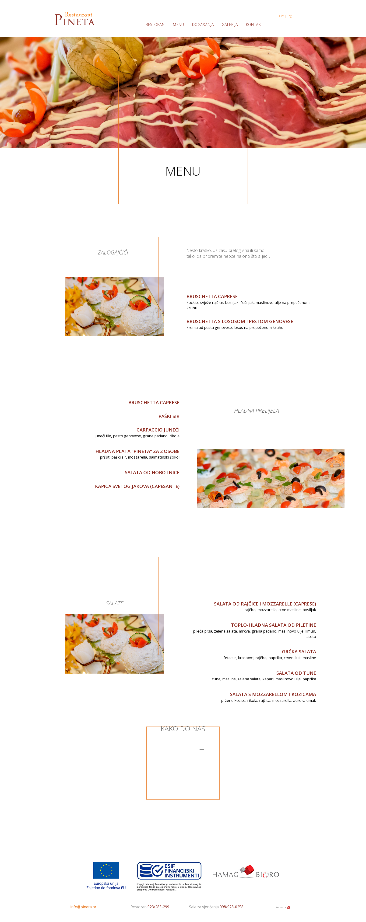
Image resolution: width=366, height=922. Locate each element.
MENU (178, 24)
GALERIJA (230, 24)
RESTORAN (155, 24)
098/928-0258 (231, 906)
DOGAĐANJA (203, 24)
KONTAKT (254, 24)
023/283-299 (158, 906)
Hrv (282, 16)
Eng (289, 16)
